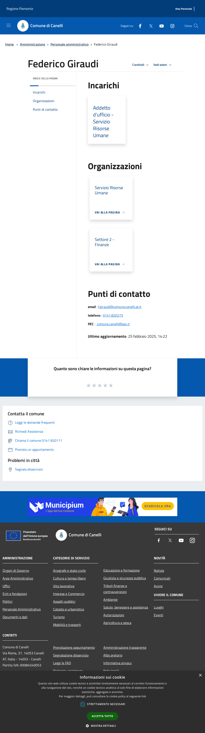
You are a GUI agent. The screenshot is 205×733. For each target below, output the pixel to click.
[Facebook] (138, 26)
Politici (7, 601)
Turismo (59, 617)
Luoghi (159, 607)
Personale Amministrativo (22, 609)
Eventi (158, 615)
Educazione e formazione (121, 570)
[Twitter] (149, 26)
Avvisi (158, 586)
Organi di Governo (16, 570)
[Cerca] (196, 25)
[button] (102, 726)
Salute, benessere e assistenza (125, 607)
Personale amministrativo (69, 44)
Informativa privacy (117, 663)
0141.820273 (113, 315)
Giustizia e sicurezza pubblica (124, 578)
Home (9, 44)
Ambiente (110, 599)
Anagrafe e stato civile (69, 570)
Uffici (6, 586)
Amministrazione (32, 44)
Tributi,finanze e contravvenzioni (115, 588)
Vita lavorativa (63, 586)
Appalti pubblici (64, 601)
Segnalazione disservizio (71, 655)
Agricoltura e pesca (117, 622)
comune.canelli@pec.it (113, 324)
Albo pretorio (112, 655)
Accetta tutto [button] (102, 716)
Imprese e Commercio (68, 593)
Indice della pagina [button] (45, 78)
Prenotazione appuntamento (74, 647)
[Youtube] (160, 26)
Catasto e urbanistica (68, 609)
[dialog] (102, 702)
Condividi (141, 64)
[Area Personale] (183, 9)
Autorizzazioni (113, 615)
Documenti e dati (15, 617)
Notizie (159, 570)
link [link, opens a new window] (144, 696)
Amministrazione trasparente (124, 647)
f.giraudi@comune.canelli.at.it (119, 306)
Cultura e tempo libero (69, 578)
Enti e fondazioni (15, 593)
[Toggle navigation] (8, 25)
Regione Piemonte (19, 8)
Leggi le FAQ (62, 663)
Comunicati (162, 578)
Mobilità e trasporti (67, 624)
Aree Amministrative (18, 578)
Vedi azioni (163, 64)
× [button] (200, 675)
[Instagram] (170, 26)
